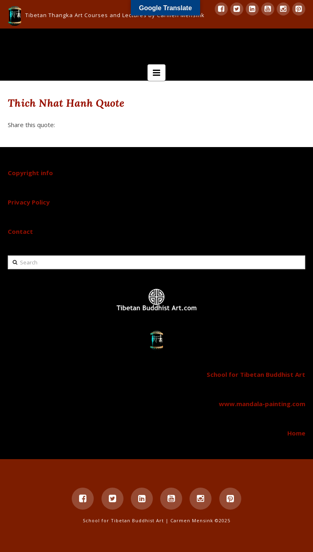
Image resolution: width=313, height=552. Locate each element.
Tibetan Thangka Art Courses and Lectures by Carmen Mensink (115, 15)
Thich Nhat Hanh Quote (66, 103)
